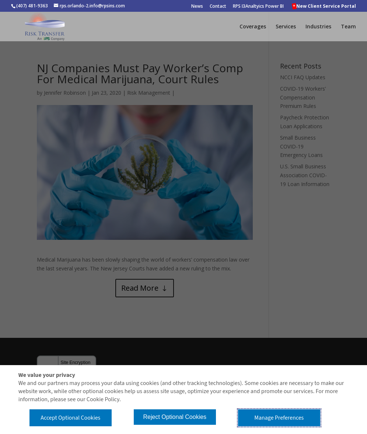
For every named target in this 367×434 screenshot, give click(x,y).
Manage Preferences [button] (279, 418)
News (197, 6)
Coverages (253, 27)
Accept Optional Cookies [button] (70, 418)
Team (348, 27)
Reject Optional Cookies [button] (174, 417)
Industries (318, 27)
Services (286, 27)
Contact (218, 6)
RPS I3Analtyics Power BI (258, 6)
